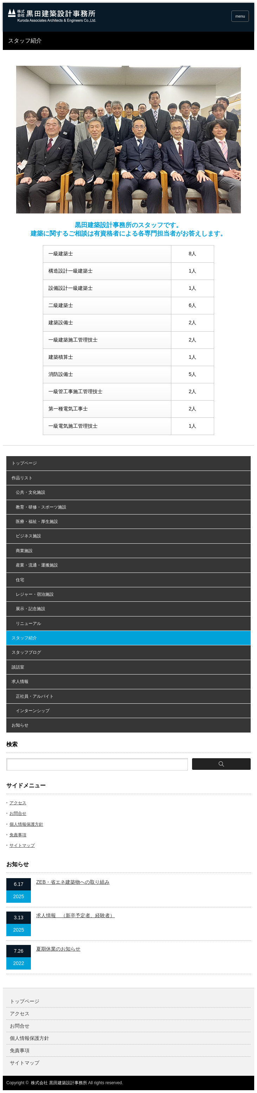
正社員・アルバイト (33, 696)
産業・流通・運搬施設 (35, 565)
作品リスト (22, 477)
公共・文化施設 (28, 492)
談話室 (18, 667)
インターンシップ (31, 710)
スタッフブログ (26, 652)
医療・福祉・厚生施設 (35, 521)
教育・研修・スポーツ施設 (39, 507)
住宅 (18, 579)
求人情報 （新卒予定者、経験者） (75, 915)
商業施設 (22, 550)
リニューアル (26, 623)
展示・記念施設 (28, 608)
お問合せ (17, 813)
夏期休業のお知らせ (58, 949)
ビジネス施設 (26, 535)
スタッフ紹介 (24, 637)
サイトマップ (22, 845)
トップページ (24, 463)
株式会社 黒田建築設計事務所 (59, 1082)
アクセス (17, 802)
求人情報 (20, 681)
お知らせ (20, 725)
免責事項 (17, 834)
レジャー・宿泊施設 (33, 594)
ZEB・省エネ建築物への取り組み (73, 882)
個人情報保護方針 (26, 824)
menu (240, 16)
